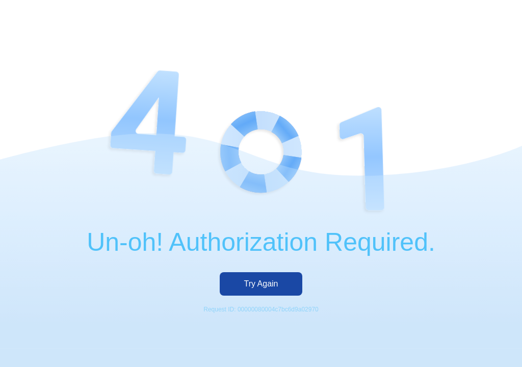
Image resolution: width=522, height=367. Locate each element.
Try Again (261, 283)
